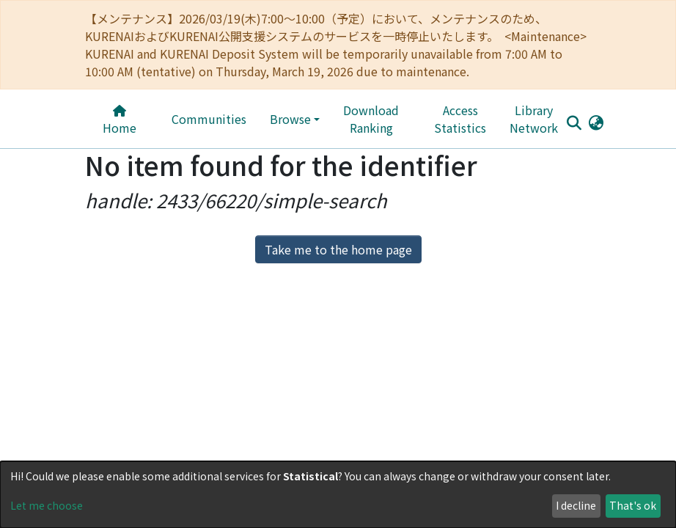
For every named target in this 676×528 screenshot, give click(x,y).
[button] (579, 122)
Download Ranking (395, 118)
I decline (576, 505)
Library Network (501, 118)
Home (124, 120)
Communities (217, 119)
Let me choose (46, 505)
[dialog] (338, 494)
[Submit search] (557, 122)
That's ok (632, 505)
